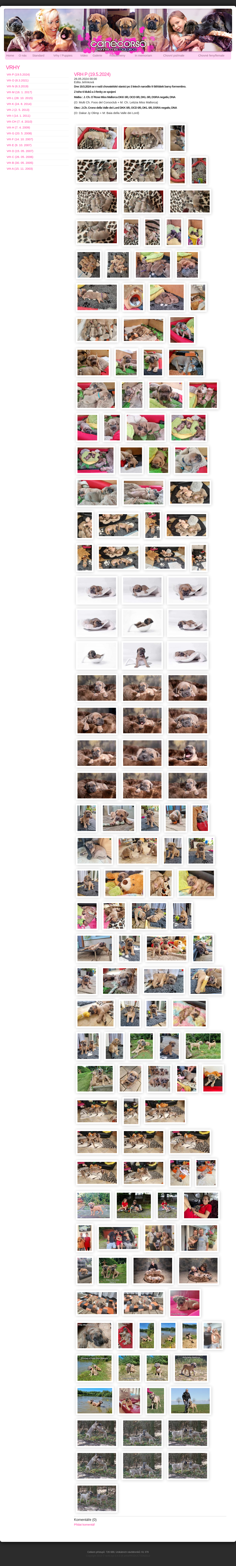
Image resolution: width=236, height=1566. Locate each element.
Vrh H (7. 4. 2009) (18, 127)
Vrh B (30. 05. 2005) (20, 162)
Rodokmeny (117, 55)
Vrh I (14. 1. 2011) (18, 115)
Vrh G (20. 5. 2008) (19, 133)
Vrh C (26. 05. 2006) (20, 157)
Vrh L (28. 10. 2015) (20, 98)
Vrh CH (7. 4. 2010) (19, 121)
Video (84, 55)
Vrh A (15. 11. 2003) (20, 168)
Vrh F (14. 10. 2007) (20, 139)
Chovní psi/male (173, 55)
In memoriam (143, 55)
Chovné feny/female (211, 55)
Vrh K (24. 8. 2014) (19, 104)
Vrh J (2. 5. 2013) (18, 109)
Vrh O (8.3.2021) (18, 80)
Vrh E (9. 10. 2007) (19, 145)
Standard (38, 55)
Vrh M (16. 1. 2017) (19, 92)
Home (10, 55)
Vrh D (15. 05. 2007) (20, 151)
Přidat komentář (84, 1524)
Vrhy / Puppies (62, 55)
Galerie (97, 55)
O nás (23, 55)
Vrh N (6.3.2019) (17, 86)
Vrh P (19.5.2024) (18, 74)
